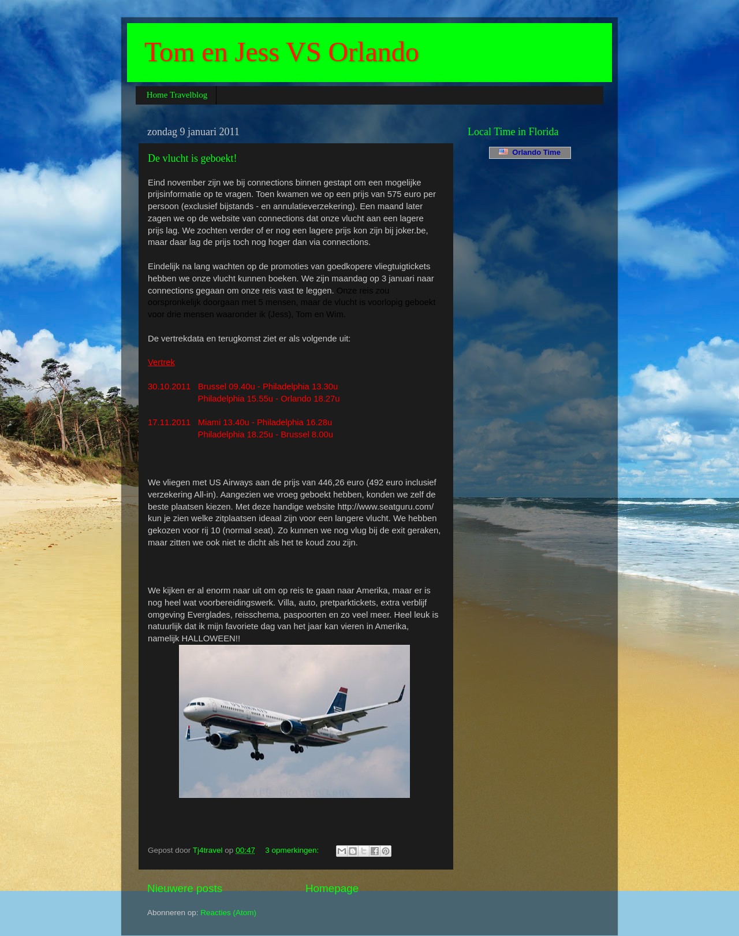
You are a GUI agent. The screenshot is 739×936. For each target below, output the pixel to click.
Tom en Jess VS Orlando (281, 51)
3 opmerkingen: (293, 850)
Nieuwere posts (184, 888)
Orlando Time (530, 152)
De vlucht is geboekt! (192, 158)
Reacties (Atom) (228, 912)
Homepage (332, 888)
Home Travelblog (177, 94)
